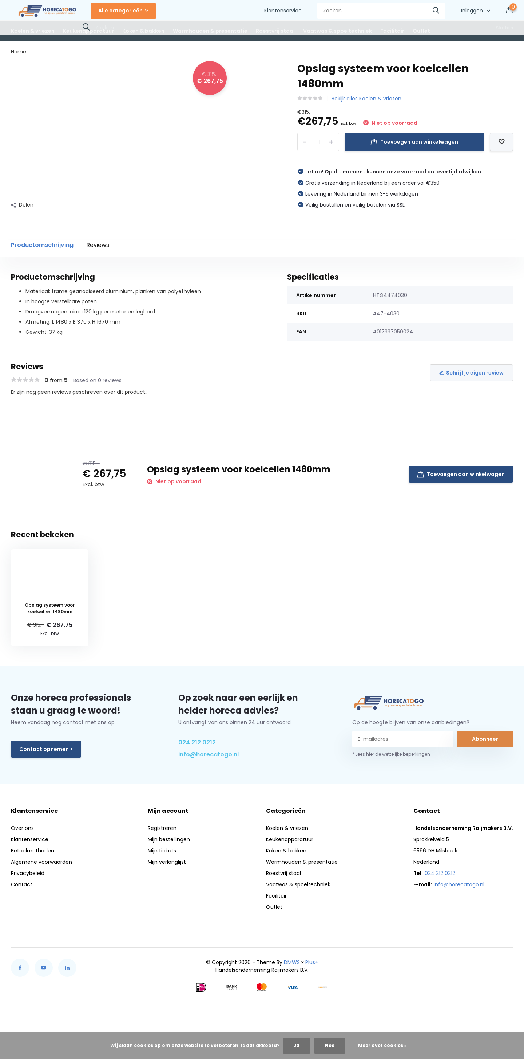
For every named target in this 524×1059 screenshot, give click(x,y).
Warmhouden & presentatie (210, 31)
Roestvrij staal (275, 31)
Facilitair (392, 31)
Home (18, 51)
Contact (21, 884)
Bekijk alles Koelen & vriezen (366, 98)
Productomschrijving (42, 245)
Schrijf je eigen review (471, 372)
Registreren (162, 828)
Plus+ (311, 962)
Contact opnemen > (46, 749)
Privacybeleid (27, 873)
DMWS (292, 962)
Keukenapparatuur (88, 31)
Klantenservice (283, 10)
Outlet (421, 31)
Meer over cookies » (382, 1045)
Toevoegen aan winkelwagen (414, 141)
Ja (296, 1045)
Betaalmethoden (32, 850)
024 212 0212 (197, 742)
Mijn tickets (162, 850)
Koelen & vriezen (33, 31)
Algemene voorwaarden (41, 862)
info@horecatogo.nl (208, 754)
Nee (329, 1045)
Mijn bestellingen (169, 839)
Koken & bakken (143, 31)
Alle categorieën (123, 10)
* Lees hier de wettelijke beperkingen (391, 754)
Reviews (97, 245)
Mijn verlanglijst (167, 862)
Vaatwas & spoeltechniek (337, 31)
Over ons (22, 828)
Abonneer (485, 739)
